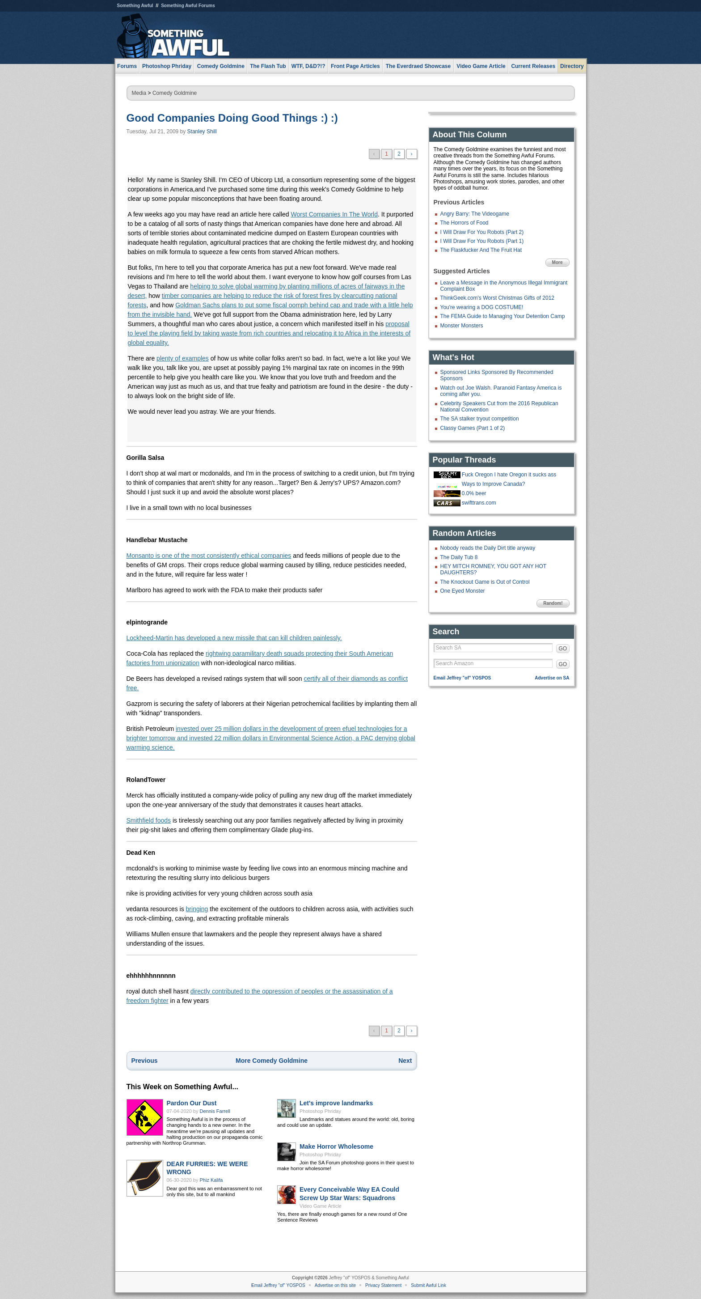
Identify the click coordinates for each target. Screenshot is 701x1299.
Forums (127, 66)
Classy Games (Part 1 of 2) (472, 428)
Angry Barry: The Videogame (474, 214)
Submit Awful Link (428, 1285)
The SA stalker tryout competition (479, 419)
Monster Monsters (461, 326)
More (557, 262)
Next (405, 1060)
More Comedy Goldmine (272, 1060)
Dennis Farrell (215, 1111)
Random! (552, 603)
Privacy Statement (383, 1285)
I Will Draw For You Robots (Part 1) (482, 241)
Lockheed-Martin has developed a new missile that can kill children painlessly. (234, 637)
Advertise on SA (552, 677)
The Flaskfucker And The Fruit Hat (481, 250)
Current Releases (533, 66)
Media (139, 93)
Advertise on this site (335, 1285)
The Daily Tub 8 (459, 557)
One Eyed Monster (462, 591)
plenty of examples (182, 358)
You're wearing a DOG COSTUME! (482, 307)
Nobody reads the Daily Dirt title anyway (488, 548)
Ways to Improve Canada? (493, 484)
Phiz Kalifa (211, 1180)
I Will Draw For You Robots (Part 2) (482, 232)
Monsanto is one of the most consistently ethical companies (209, 555)
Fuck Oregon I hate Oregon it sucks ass (509, 474)
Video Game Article (321, 1206)
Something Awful (135, 5)
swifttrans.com (479, 503)
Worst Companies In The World (334, 214)
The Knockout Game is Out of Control (485, 582)
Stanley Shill (202, 131)
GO (563, 648)
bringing (197, 909)
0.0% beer (474, 493)
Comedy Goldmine (174, 93)
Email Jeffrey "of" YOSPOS (462, 677)
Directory (572, 66)
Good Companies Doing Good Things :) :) (232, 118)
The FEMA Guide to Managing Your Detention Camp (502, 316)
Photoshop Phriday (320, 1111)
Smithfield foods (149, 820)
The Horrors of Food (464, 223)
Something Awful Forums (188, 5)
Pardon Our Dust (192, 1103)
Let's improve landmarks (336, 1103)
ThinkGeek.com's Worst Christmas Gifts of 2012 (497, 298)
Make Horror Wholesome (336, 1146)
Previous (144, 1060)
